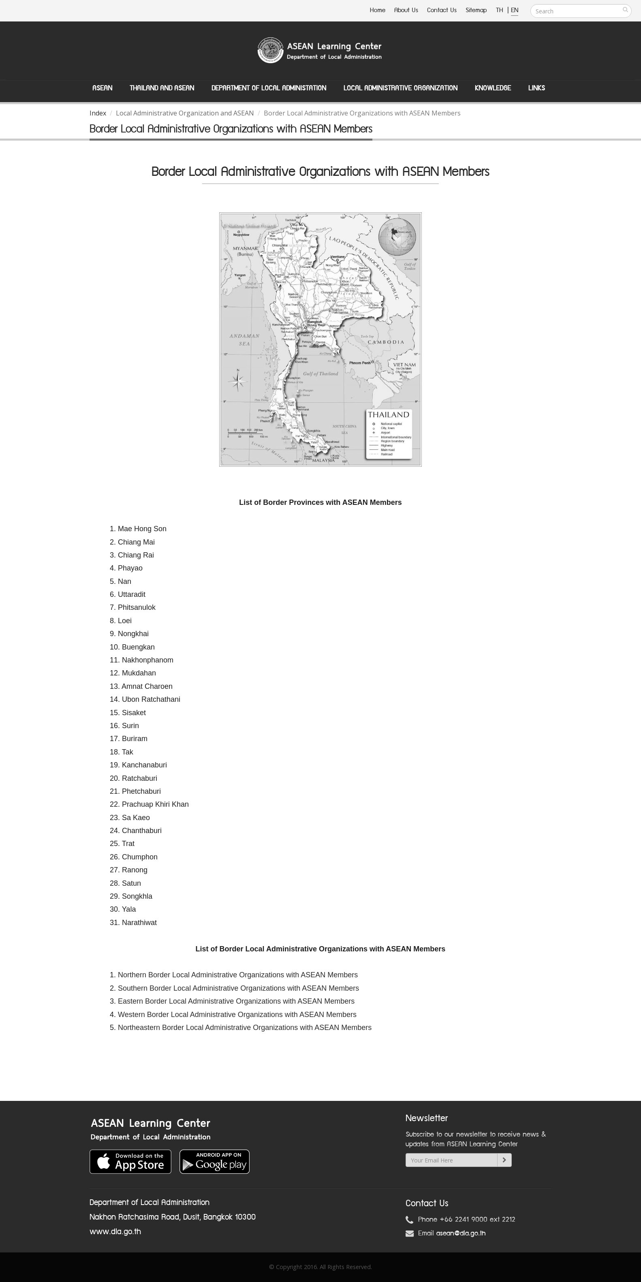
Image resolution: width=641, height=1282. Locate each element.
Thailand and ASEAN (162, 88)
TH (500, 10)
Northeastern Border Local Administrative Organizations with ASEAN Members (245, 1027)
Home (377, 10)
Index (98, 113)
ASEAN (102, 88)
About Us (406, 10)
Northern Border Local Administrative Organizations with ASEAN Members (238, 975)
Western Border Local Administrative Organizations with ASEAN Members (237, 1015)
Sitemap (476, 10)
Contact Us (442, 10)
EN (514, 10)
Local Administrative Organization (400, 88)
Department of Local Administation (269, 88)
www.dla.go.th (115, 1232)
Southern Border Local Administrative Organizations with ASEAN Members (238, 988)
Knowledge (493, 88)
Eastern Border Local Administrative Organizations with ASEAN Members (236, 1001)
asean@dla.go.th (461, 1233)
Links (536, 88)
